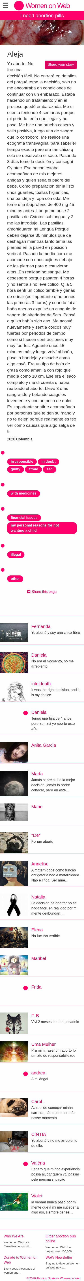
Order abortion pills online (61, 1238)
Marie (37, 806)
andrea (38, 1072)
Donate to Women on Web (20, 1260)
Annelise (40, 863)
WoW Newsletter (59, 1257)
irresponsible (22, 461)
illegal (16, 554)
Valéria (38, 1163)
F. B (35, 1015)
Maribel (38, 958)
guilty (15, 469)
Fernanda (41, 626)
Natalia (38, 896)
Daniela (39, 655)
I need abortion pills (42, 15)
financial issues (24, 518)
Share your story (61, 64)
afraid (33, 469)
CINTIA (38, 1134)
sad (49, 469)
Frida (36, 987)
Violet (37, 1195)
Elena (37, 929)
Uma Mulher (43, 1044)
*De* (36, 835)
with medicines (24, 493)
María (37, 773)
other (15, 579)
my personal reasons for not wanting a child (35, 527)
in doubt (48, 461)
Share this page (42, 592)
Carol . (38, 1101)
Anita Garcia (43, 745)
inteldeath (41, 683)
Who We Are (14, 1236)
